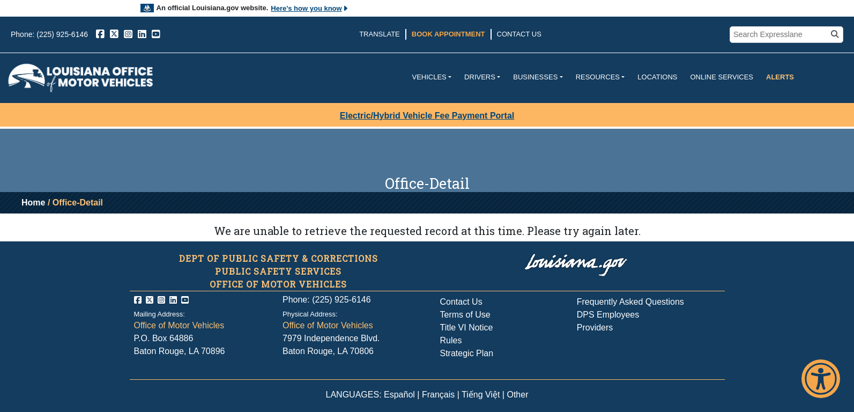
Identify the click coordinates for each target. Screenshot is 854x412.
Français (438, 394)
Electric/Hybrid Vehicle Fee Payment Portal (427, 115)
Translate (379, 34)
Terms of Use (465, 314)
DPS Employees (608, 314)
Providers (595, 327)
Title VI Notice (466, 327)
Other (517, 394)
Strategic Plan (467, 353)
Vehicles (429, 77)
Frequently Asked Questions (630, 301)
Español (399, 394)
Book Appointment (448, 34)
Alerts (780, 77)
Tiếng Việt (481, 394)
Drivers (479, 77)
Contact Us (519, 34)
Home (33, 202)
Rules (451, 340)
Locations (657, 77)
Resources (598, 77)
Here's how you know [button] (309, 8)
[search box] (780, 34)
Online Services (721, 77)
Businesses (535, 77)
